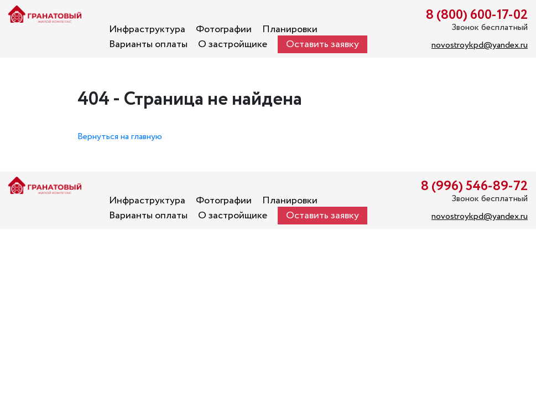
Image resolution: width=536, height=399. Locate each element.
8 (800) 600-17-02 (477, 15)
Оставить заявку (322, 44)
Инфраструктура (147, 29)
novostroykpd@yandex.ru (479, 45)
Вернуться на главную (119, 136)
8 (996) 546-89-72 (474, 186)
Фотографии (224, 29)
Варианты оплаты (148, 44)
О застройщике (232, 44)
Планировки (290, 29)
